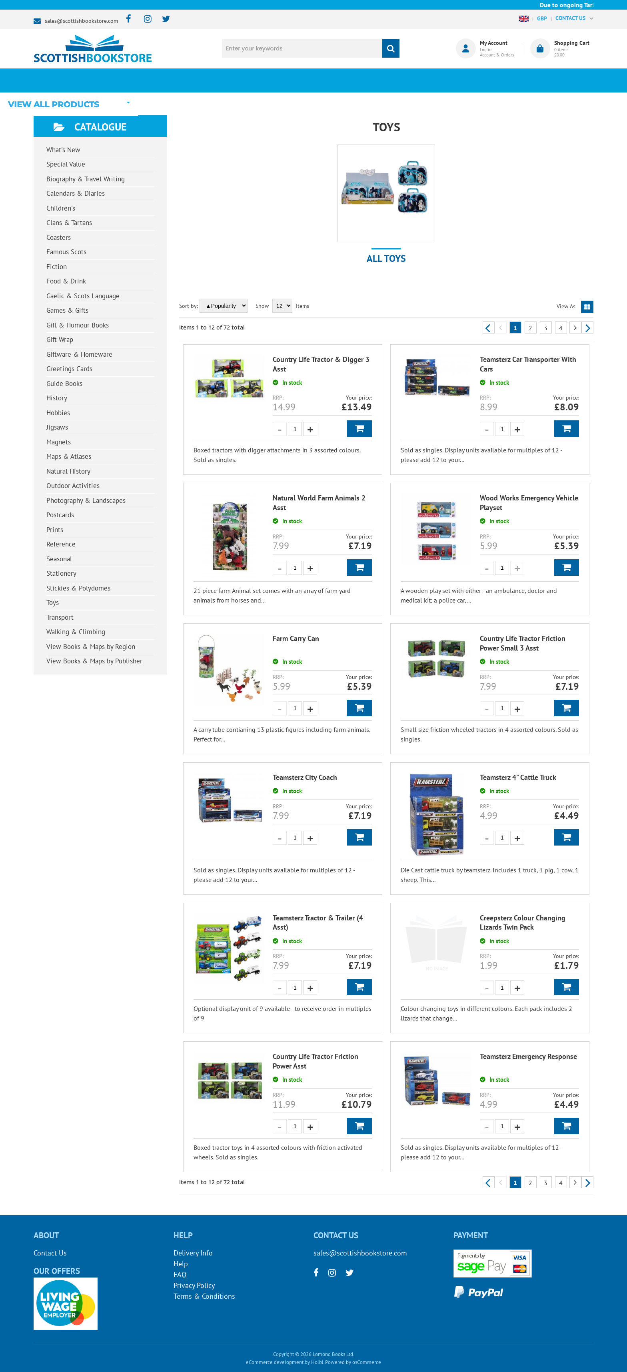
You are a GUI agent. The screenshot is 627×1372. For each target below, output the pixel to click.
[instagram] (144, 19)
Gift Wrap (59, 339)
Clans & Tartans (69, 222)
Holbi (317, 1362)
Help (181, 1263)
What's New (254, 80)
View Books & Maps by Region (90, 646)
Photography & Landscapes (86, 500)
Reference (61, 544)
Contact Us (50, 1252)
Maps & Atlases (68, 456)
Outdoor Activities (73, 485)
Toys (52, 602)
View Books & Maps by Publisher (94, 661)
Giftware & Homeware (79, 354)
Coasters (58, 237)
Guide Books (64, 383)
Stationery (61, 573)
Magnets (58, 442)
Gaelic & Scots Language (83, 295)
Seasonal (59, 558)
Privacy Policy (194, 1285)
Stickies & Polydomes (78, 588)
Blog (351, 80)
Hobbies (58, 412)
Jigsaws (57, 427)
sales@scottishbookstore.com (81, 20)
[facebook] (126, 19)
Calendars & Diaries (75, 193)
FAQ (180, 1274)
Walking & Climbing (75, 631)
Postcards (60, 514)
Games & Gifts (67, 310)
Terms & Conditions (204, 1296)
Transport (60, 617)
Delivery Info (193, 1252)
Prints (54, 529)
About (448, 80)
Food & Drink (66, 281)
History (56, 398)
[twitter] (162, 19)
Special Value (65, 164)
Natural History (68, 471)
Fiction (56, 266)
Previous (489, 327)
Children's (60, 208)
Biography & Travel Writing (85, 179)
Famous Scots (66, 251)
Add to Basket (359, 428)
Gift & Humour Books (77, 325)
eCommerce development (275, 1362)
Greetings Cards (69, 368)
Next (587, 327)
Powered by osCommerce (353, 1362)
